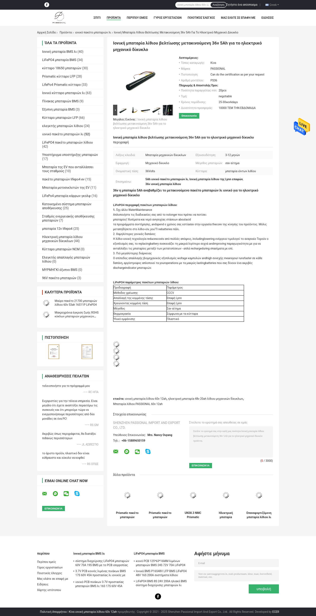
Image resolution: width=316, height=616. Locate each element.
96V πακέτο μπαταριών (59, 278)
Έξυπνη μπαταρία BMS (58, 109)
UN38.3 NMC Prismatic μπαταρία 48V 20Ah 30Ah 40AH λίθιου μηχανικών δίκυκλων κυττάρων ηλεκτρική (193, 515)
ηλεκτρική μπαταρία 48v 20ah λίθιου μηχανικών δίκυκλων (205, 398)
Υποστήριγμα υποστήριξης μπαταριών (70, 155)
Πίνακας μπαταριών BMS (60, 101)
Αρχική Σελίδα (46, 32)
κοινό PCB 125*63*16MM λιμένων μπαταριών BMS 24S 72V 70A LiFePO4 (160, 563)
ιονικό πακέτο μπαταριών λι (93, 32)
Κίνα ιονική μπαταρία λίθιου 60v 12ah (93, 611)
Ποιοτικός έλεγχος (201, 17)
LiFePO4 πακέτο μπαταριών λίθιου (67, 142)
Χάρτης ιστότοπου (49, 590)
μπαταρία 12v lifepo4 (57, 229)
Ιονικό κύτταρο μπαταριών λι (63, 93)
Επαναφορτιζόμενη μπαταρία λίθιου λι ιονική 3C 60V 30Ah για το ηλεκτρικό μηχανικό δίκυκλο (258, 515)
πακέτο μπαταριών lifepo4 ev (63, 179)
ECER (275, 611)
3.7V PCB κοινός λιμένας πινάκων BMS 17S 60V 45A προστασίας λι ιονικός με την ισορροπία (100, 573)
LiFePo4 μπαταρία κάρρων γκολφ (66, 196)
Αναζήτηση (218, 4)
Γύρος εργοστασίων (168, 17)
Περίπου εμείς (137, 17)
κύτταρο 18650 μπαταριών (61, 68)
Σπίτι (97, 17)
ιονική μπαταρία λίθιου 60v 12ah (145, 398)
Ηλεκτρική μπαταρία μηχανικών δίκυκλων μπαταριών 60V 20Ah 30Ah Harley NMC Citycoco (225, 515)
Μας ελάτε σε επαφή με (238, 17)
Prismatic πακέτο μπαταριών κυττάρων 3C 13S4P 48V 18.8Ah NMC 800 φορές (127, 515)
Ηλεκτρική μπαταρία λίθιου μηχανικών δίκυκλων (62, 239)
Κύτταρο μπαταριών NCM (61, 249)
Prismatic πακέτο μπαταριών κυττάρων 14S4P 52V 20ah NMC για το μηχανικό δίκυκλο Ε (160, 515)
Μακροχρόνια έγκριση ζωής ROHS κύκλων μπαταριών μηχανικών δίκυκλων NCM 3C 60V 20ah (77, 316)
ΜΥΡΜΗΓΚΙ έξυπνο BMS (59, 270)
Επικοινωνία (189, 115)
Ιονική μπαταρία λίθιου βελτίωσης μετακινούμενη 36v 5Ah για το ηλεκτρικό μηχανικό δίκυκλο (140, 123)
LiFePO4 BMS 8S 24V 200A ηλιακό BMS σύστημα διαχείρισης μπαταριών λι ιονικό (161, 584)
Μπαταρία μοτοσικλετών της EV (66, 187)
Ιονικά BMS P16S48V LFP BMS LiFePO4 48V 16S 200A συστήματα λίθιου (161, 573)
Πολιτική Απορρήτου (53, 611)
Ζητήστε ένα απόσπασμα (241, 4)
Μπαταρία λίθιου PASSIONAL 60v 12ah (138, 404)
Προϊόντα (114, 17)
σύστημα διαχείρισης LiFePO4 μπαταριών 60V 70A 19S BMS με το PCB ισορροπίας (102, 563)
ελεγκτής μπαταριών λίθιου (62, 126)
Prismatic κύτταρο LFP (58, 76)
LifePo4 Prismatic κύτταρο (61, 85)
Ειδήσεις (267, 17)
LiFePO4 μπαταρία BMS (59, 60)
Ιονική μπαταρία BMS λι (59, 52)
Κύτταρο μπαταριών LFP (60, 118)
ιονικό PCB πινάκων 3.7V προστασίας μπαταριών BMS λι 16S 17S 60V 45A (99, 584)
